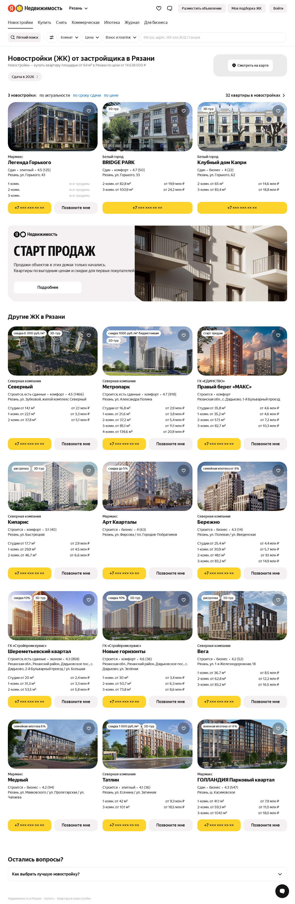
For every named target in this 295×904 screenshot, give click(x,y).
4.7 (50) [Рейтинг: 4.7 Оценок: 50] (139, 170)
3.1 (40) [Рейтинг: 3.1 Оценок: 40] (51, 530)
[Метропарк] (147, 351)
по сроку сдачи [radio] (87, 95)
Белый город (113, 157)
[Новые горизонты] (147, 615)
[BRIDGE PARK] (147, 126)
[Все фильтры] (52, 37)
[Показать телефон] (29, 208)
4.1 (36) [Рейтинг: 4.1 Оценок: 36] (144, 787)
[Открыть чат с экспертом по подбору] (282, 891)
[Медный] (53, 744)
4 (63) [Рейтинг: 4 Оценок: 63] (141, 530)
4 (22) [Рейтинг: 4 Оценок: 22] (229, 170)
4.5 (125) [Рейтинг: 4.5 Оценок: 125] (44, 170)
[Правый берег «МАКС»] (242, 351)
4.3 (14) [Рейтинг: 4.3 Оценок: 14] (237, 530)
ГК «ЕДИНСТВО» (211, 381)
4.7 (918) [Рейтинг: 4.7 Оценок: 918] (169, 394)
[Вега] (242, 615)
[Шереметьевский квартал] (53, 615)
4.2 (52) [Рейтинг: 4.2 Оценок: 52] (237, 659)
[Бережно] (242, 486)
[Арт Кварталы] (147, 486)
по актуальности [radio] (55, 95)
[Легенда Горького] (53, 126)
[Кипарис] (53, 486)
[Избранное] (158, 8)
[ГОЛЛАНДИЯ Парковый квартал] (242, 744)
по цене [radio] (111, 95)
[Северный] (53, 351)
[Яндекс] (11, 8)
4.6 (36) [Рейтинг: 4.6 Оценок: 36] (146, 659)
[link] (278, 8)
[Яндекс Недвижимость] (39, 8)
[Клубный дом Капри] (242, 126)
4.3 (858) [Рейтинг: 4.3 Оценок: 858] (72, 659)
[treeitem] (21, 23)
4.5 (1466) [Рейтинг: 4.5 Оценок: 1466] (76, 394)
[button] (169, 8)
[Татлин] (147, 744)
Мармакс (15, 157)
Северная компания (24, 381)
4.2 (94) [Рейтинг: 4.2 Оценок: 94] (48, 787)
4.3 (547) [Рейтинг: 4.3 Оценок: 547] (231, 787)
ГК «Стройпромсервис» (27, 646)
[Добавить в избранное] (89, 111)
